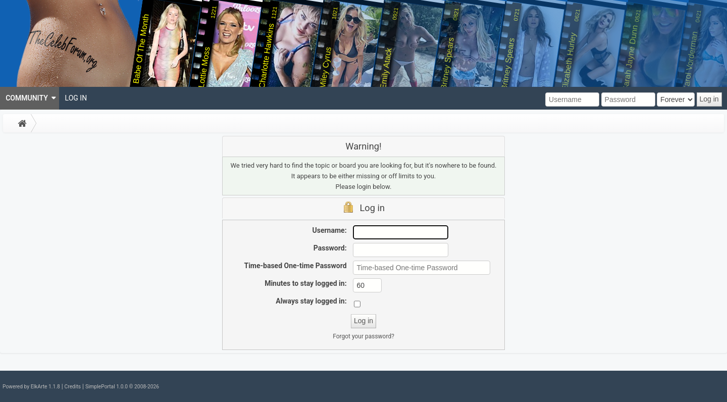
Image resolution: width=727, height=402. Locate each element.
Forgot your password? (363, 336)
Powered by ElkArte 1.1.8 (31, 386)
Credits (73, 386)
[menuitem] (29, 98)
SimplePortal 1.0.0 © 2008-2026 (122, 386)
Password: (330, 248)
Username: (330, 230)
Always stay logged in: (311, 301)
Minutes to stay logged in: (305, 283)
